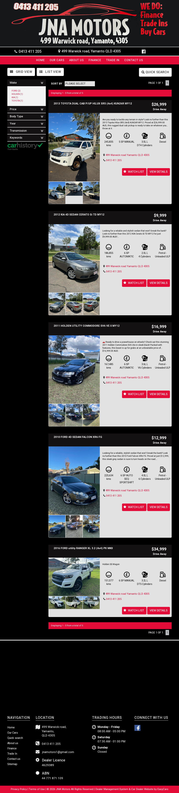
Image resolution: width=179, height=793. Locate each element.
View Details (158, 172)
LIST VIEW (50, 71)
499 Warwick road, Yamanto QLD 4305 (91, 51)
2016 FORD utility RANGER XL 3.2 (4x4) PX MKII (83, 548)
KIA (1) (15, 97)
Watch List (136, 172)
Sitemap (12, 764)
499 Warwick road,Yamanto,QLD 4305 (51, 731)
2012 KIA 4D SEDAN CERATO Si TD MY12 (79, 214)
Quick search (15, 738)
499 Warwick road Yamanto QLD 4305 (127, 155)
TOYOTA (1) (17, 100)
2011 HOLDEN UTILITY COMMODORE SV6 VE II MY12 (87, 326)
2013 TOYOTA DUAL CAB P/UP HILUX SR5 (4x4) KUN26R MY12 (93, 103)
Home (40, 60)
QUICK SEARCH (155, 72)
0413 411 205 (30, 51)
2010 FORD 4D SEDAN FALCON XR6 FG (78, 437)
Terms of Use (37, 789)
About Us (76, 60)
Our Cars (57, 60)
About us (12, 743)
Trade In (112, 60)
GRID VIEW (21, 71)
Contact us (133, 60)
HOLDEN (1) (17, 94)
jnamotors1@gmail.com (55, 752)
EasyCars (162, 789)
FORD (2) (16, 90)
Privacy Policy (19, 789)
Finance (95, 60)
